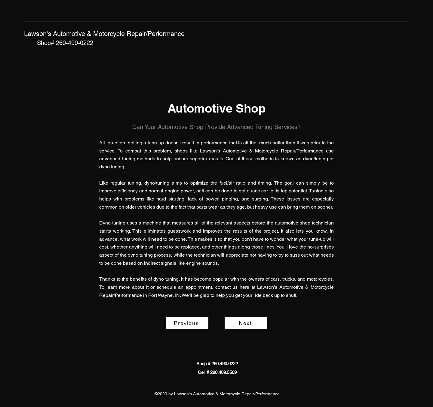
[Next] (246, 323)
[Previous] (187, 323)
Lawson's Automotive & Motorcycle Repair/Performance (104, 34)
